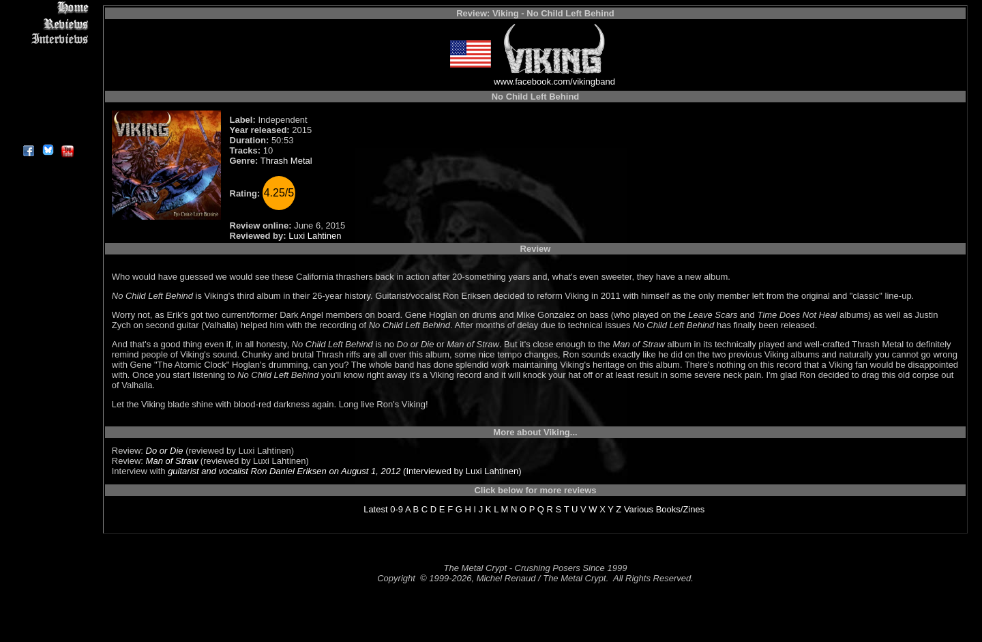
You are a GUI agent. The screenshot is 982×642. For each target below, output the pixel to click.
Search (47, 102)
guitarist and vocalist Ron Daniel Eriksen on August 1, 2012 (284, 471)
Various (638, 509)
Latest (375, 509)
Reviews (47, 23)
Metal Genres (47, 86)
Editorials (47, 55)
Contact (47, 118)
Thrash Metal (286, 161)
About (47, 133)
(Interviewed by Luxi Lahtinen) (460, 471)
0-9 (396, 509)
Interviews (47, 39)
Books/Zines (680, 509)
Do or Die (164, 451)
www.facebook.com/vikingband (554, 81)
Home (47, 8)
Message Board (47, 70)
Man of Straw (172, 461)
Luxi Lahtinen (314, 236)
